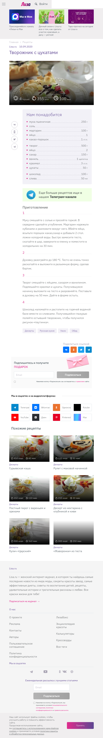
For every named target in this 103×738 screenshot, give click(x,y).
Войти (95, 4)
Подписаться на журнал (22, 601)
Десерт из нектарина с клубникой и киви (68, 509)
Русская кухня (49, 330)
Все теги (61, 647)
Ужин (66, 330)
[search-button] (87, 4)
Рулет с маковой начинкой (70, 468)
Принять (80, 725)
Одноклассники (62, 407)
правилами (80, 382)
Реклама (14, 624)
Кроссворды (63, 640)
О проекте (15, 617)
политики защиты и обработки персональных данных (33, 732)
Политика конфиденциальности (23, 655)
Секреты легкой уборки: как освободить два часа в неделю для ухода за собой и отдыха (21, 30)
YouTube (20, 417)
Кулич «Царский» (20, 551)
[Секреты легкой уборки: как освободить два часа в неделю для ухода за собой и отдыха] (22, 16)
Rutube (82, 407)
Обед (78, 330)
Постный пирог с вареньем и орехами (27, 509)
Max (80, 417)
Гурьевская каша (20, 468)
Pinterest (62, 417)
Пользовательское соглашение (21, 645)
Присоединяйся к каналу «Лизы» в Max (51, 27)
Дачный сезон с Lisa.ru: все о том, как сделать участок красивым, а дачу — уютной (79, 30)
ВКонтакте (41, 407)
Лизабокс (62, 617)
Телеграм (20, 407)
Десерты (30, 330)
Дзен (39, 417)
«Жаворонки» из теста (68, 551)
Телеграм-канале (63, 197)
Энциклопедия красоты (65, 625)
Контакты (15, 630)
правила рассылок (61, 710)
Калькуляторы (65, 634)
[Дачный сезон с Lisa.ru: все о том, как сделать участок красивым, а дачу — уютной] (81, 16)
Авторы (14, 637)
